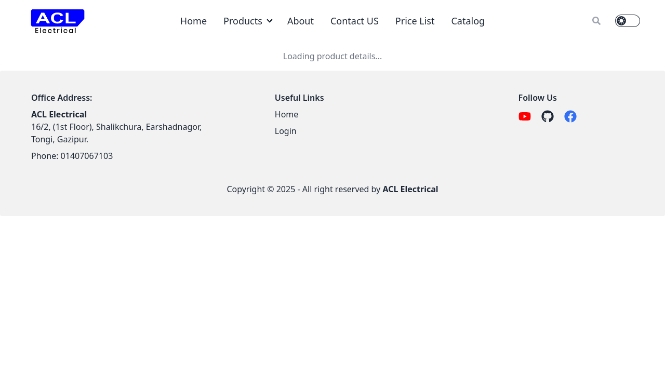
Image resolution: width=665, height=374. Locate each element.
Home (193, 21)
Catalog (468, 21)
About (300, 21)
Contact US (354, 21)
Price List (415, 21)
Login (286, 131)
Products (242, 21)
